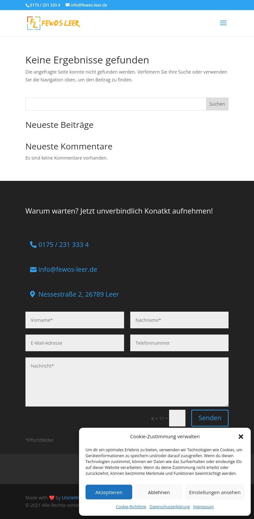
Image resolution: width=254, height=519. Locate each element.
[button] (241, 436)
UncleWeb (73, 497)
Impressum (203, 507)
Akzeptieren (108, 492)
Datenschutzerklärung (170, 507)
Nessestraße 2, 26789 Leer (79, 294)
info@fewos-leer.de (68, 269)
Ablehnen (159, 492)
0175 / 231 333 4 (64, 244)
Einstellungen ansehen (215, 492)
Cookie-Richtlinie (131, 507)
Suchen (217, 104)
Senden (209, 417)
